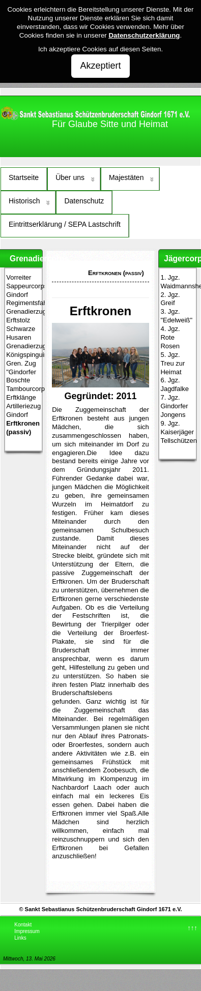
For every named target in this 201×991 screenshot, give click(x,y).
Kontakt (23, 924)
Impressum (26, 931)
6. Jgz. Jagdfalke (174, 384)
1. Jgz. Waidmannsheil (177, 282)
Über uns (69, 177)
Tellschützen (177, 440)
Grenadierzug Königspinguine (23, 350)
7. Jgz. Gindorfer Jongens (174, 406)
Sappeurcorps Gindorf (23, 290)
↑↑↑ (192, 928)
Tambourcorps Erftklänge (23, 393)
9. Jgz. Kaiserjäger (177, 427)
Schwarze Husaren (20, 333)
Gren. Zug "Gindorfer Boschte (21, 371)
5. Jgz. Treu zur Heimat (172, 363)
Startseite (24, 177)
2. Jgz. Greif (170, 299)
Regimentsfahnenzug (23, 303)
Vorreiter (18, 277)
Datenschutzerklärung (144, 35)
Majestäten (126, 177)
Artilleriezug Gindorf (23, 410)
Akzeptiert (100, 66)
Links (20, 938)
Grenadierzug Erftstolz (23, 316)
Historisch (24, 201)
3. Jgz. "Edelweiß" (176, 316)
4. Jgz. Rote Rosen (170, 337)
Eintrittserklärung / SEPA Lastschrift (65, 224)
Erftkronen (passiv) (23, 427)
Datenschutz (84, 201)
